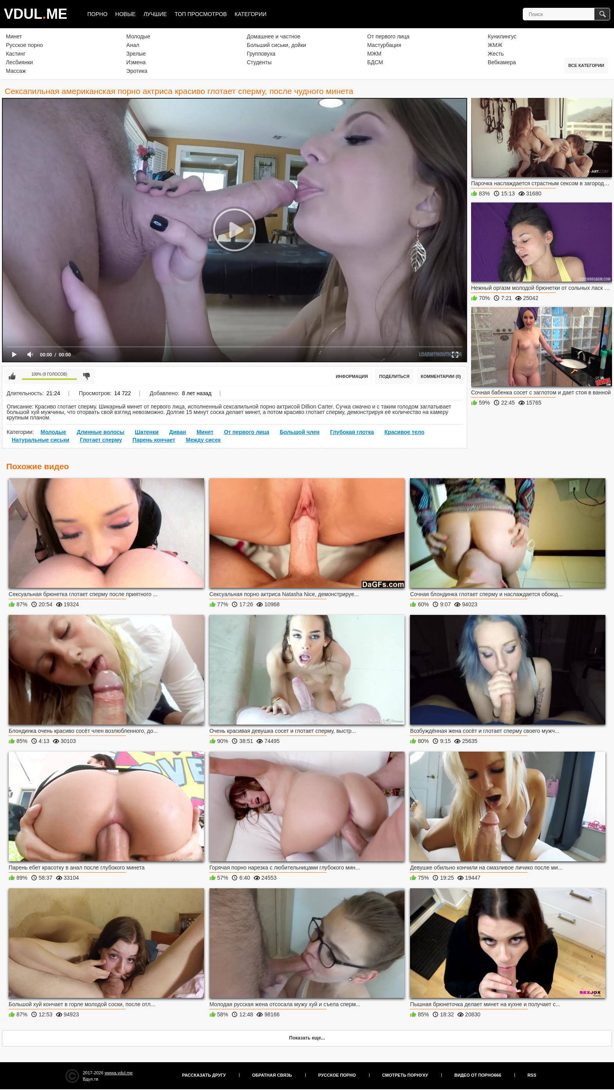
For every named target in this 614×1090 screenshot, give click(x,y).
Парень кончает (153, 440)
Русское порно (24, 45)
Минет (14, 36)
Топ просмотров (201, 14)
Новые (125, 14)
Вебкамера (502, 62)
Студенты (259, 62)
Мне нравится (12, 376)
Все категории (586, 65)
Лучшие (155, 14)
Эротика (137, 71)
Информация (352, 376)
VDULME (35, 14)
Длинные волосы (100, 432)
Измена (136, 62)
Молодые (138, 36)
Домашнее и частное (273, 36)
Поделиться (394, 376)
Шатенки (147, 432)
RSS (531, 1075)
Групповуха (261, 54)
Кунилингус (502, 36)
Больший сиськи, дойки (276, 45)
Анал (132, 45)
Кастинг (15, 54)
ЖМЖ (495, 45)
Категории (250, 14)
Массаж (16, 71)
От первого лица (388, 36)
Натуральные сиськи (40, 440)
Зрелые (136, 54)
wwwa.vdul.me (119, 1072)
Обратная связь (272, 1075)
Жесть (496, 54)
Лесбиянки (19, 62)
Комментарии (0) (441, 376)
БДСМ (375, 62)
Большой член (300, 432)
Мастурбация (384, 45)
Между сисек (203, 440)
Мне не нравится (86, 376)
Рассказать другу (204, 1075)
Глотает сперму (101, 440)
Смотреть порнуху (405, 1075)
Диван (177, 432)
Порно (97, 14)
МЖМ (374, 54)
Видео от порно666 (477, 1075)
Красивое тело (404, 432)
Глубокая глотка (352, 432)
